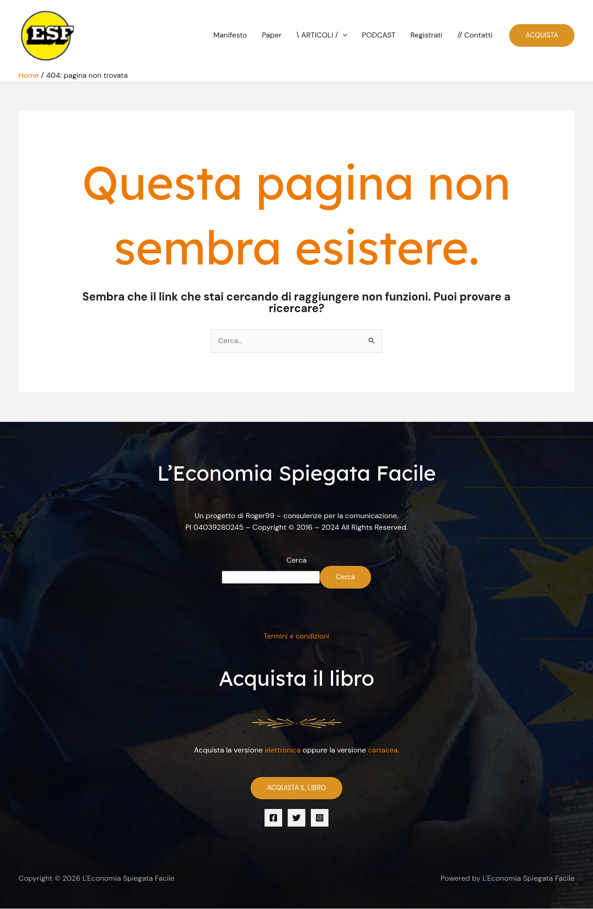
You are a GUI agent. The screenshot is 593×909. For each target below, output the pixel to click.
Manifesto (230, 35)
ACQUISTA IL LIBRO (296, 788)
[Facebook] (273, 818)
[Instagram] (319, 818)
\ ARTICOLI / (321, 35)
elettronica (282, 750)
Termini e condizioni (297, 636)
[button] (342, 35)
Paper (272, 35)
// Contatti (474, 35)
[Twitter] (296, 818)
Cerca (296, 560)
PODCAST (378, 35)
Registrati (426, 35)
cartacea (383, 750)
